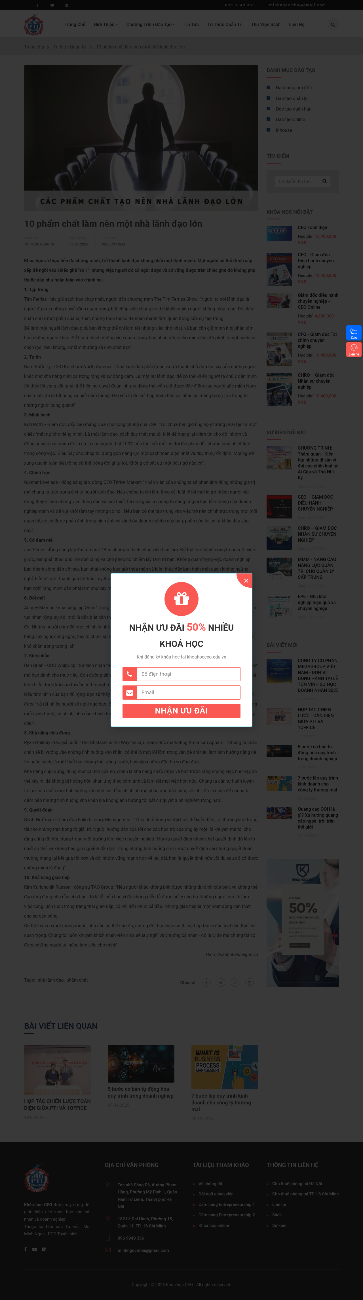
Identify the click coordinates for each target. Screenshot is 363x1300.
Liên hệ (354, 354)
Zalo (354, 337)
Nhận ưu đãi (181, 710)
